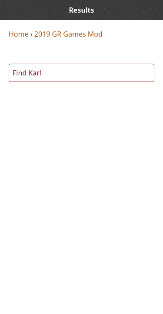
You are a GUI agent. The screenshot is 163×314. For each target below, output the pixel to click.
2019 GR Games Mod (68, 34)
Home (19, 34)
